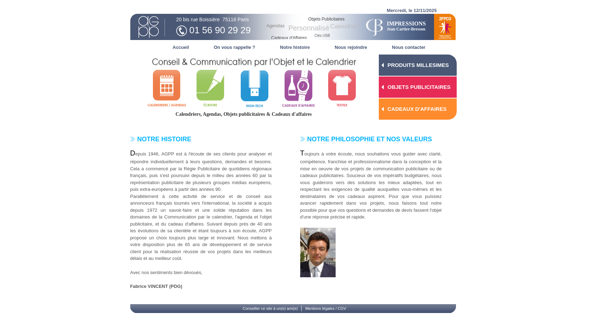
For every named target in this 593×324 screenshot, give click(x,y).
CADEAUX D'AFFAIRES (417, 109)
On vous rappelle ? (234, 47)
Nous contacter (409, 47)
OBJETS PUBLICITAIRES (419, 87)
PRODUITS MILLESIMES (418, 65)
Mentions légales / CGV (325, 308)
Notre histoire (295, 47)
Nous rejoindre (351, 47)
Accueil (181, 47)
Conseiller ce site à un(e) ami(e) (270, 308)
